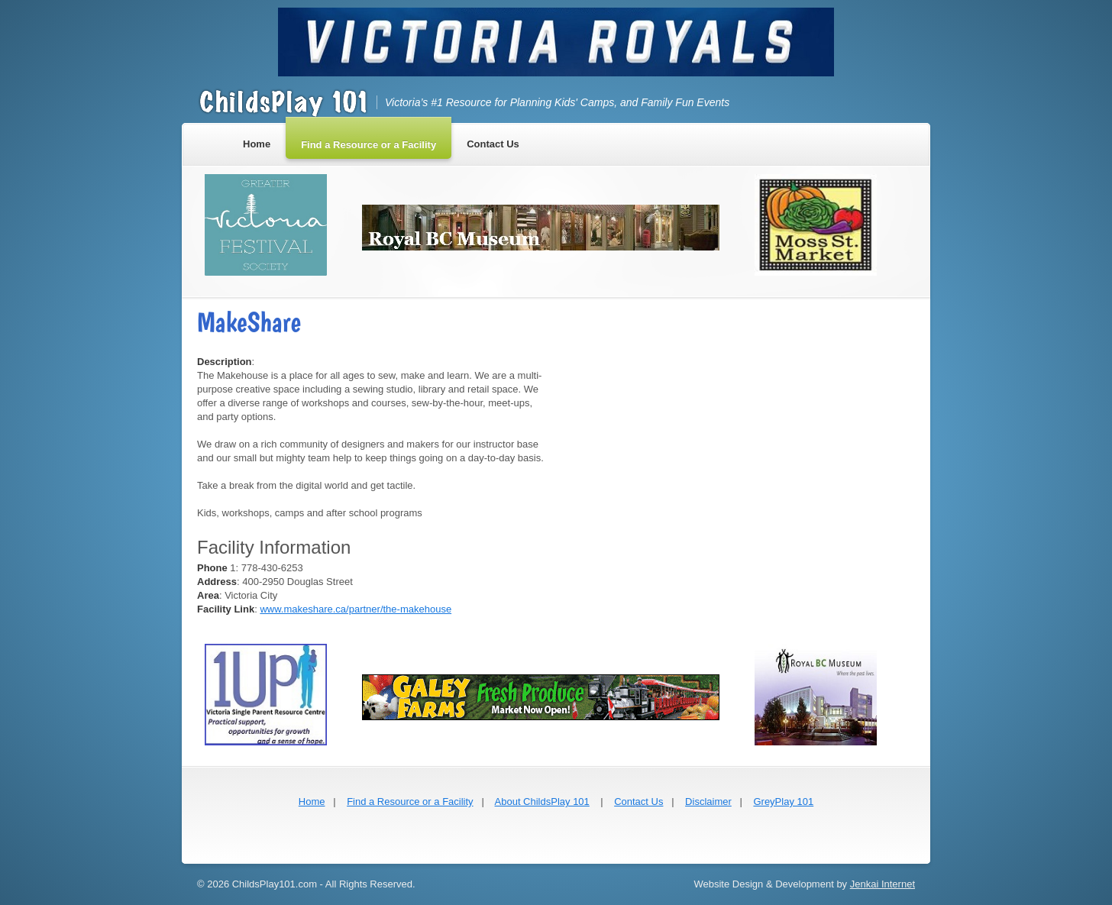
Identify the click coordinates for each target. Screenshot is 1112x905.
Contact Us (638, 801)
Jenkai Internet (882, 884)
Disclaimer (708, 801)
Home (312, 801)
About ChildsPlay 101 (542, 801)
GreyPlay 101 (783, 801)
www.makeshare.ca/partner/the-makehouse (355, 609)
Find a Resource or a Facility (410, 801)
